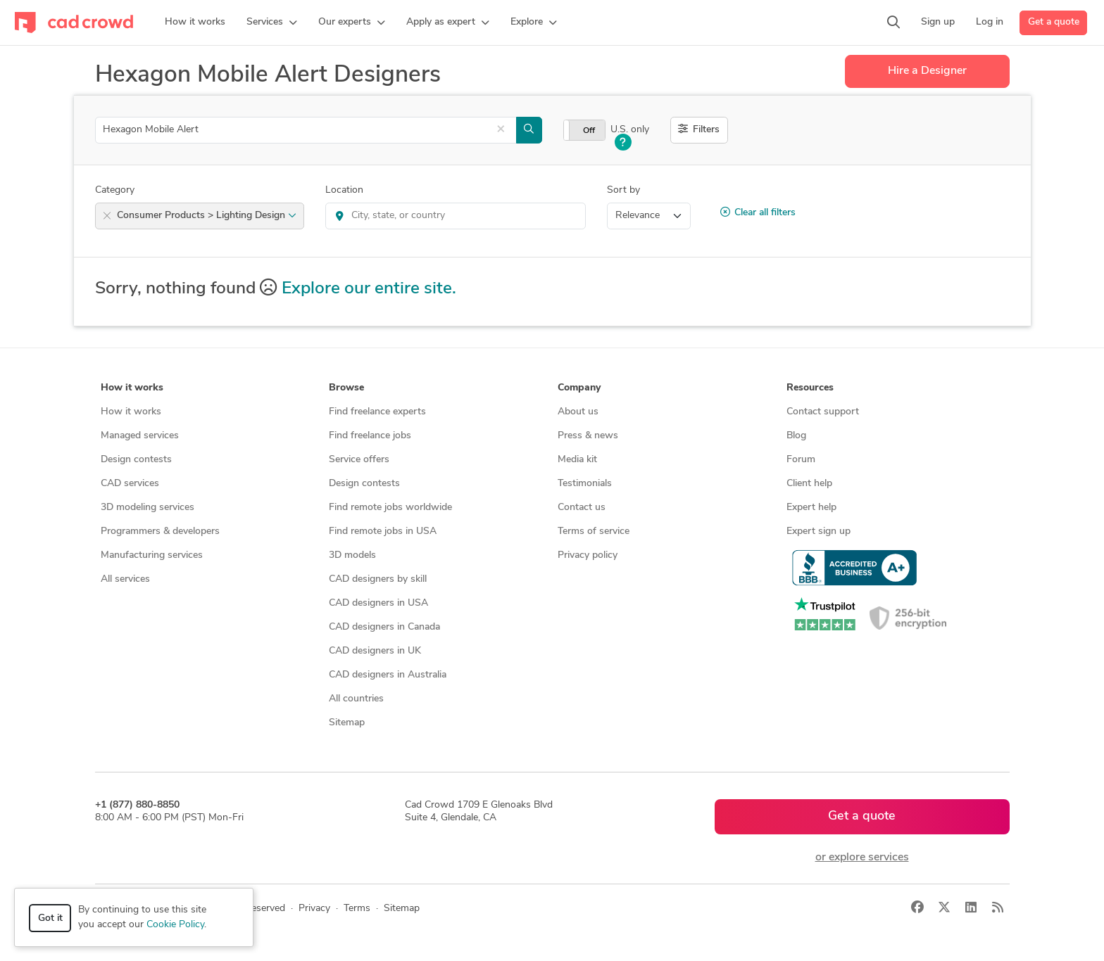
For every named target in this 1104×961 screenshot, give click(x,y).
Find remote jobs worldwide (390, 507)
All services (125, 579)
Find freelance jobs (370, 436)
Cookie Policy (175, 924)
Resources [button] (810, 388)
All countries (356, 699)
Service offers (359, 459)
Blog (796, 436)
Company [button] (579, 388)
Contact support (822, 412)
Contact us (582, 507)
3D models (352, 555)
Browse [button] (346, 388)
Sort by (623, 190)
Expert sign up (818, 531)
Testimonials (585, 483)
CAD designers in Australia (387, 675)
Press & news (588, 436)
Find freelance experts (377, 412)
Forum (800, 459)
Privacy (314, 908)
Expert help (811, 507)
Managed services (140, 436)
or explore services (862, 857)
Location (344, 190)
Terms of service (593, 531)
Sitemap (347, 723)
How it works (131, 412)
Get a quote (1053, 22)
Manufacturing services (152, 555)
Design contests (136, 459)
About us (578, 412)
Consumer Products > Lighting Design (206, 215)
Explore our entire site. (369, 289)
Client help (809, 483)
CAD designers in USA (378, 603)
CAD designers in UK (375, 651)
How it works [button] (132, 388)
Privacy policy (587, 555)
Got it (50, 918)
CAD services (130, 483)
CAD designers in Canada (384, 627)
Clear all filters (758, 212)
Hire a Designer (927, 71)
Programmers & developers (160, 531)
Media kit (577, 459)
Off (589, 131)
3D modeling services (147, 507)
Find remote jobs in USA (383, 531)
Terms (357, 908)
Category (114, 190)
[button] (272, 22)
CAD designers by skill (378, 579)
